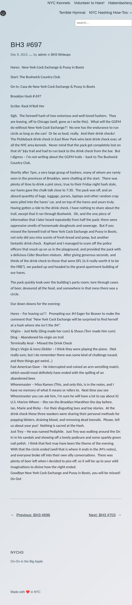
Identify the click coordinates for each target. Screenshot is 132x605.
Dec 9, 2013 (19, 54)
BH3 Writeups (60, 54)
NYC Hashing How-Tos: (109, 12)
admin (42, 54)
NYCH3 (17, 552)
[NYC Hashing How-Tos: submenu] (131, 12)
